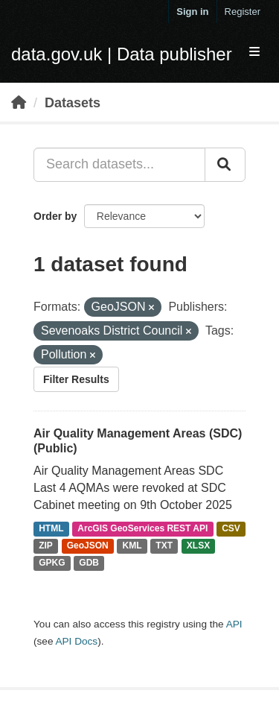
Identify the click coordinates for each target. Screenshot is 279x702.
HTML (51, 529)
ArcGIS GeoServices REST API (142, 529)
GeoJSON (88, 546)
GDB (89, 562)
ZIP (46, 546)
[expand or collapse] (254, 53)
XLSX (198, 546)
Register (242, 11)
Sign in (192, 11)
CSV (231, 529)
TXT (164, 546)
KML (132, 546)
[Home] (18, 102)
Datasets (72, 102)
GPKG (52, 562)
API (234, 624)
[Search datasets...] (119, 165)
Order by (55, 216)
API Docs (76, 641)
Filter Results (76, 379)
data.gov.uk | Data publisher (121, 54)
